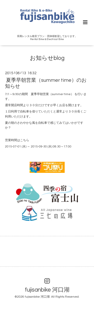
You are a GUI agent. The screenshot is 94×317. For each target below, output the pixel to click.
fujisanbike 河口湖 (47, 290)
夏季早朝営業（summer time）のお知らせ (45, 83)
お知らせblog (47, 58)
